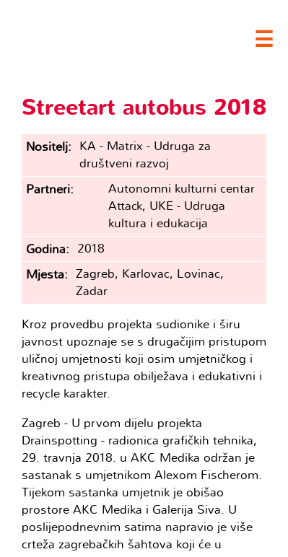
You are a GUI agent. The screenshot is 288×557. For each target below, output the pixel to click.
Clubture (115, 36)
